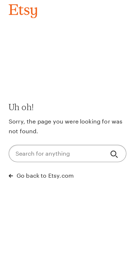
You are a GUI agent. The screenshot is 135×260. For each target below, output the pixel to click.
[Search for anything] (56, 153)
